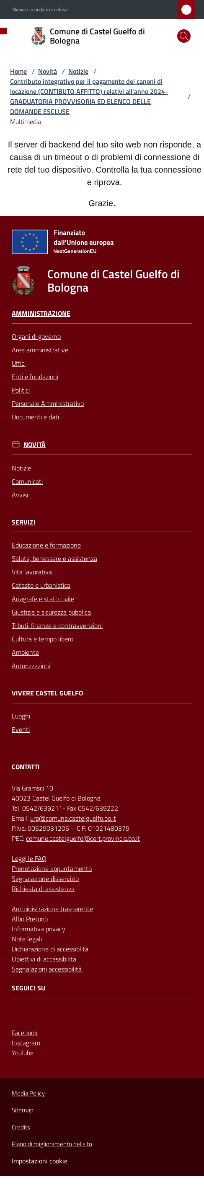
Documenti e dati (35, 417)
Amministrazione (41, 314)
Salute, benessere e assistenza (54, 558)
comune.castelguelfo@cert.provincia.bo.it (83, 838)
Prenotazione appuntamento (52, 868)
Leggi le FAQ (29, 858)
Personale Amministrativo (48, 403)
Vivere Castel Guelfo (47, 693)
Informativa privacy (38, 929)
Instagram (26, 1043)
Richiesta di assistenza (43, 889)
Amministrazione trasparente (52, 909)
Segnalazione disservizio (45, 878)
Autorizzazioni (31, 666)
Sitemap (23, 1110)
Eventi (21, 729)
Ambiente (25, 652)
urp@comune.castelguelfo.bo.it (73, 818)
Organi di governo (36, 336)
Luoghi (21, 716)
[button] (183, 36)
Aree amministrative (40, 350)
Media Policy (28, 1093)
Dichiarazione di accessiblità (50, 949)
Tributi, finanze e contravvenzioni (57, 625)
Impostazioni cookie (39, 1161)
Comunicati (27, 481)
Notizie (78, 71)
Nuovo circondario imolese (40, 9)
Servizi (24, 522)
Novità (47, 71)
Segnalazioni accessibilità (47, 969)
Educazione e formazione (46, 545)
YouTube (23, 1053)
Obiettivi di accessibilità (44, 959)
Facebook (25, 1033)
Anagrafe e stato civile (43, 599)
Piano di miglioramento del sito (52, 1144)
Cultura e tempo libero (42, 639)
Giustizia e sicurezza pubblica (51, 612)
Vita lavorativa (32, 572)
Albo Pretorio (30, 919)
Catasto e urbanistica (41, 585)
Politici (21, 390)
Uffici (19, 363)
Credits (21, 1127)
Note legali (27, 939)
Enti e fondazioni (35, 377)
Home (18, 71)
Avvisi (20, 495)
